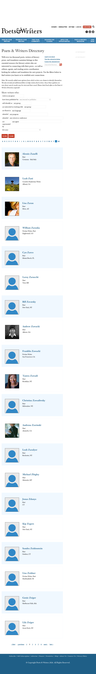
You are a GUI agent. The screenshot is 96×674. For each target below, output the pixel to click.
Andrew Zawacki (31, 326)
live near (5, 130)
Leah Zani (27, 178)
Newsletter (63, 27)
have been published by (10, 99)
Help (56, 656)
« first (13, 644)
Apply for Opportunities (64, 40)
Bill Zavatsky (29, 301)
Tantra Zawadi (30, 375)
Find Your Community (35, 40)
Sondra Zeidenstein (32, 548)
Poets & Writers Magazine (81, 40)
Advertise (34, 656)
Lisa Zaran (27, 203)
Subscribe (87, 27)
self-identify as (7, 103)
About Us (63, 656)
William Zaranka (31, 227)
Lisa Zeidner (29, 573)
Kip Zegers (28, 523)
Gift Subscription (23, 656)
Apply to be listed (50, 57)
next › (46, 644)
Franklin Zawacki (31, 351)
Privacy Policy (82, 656)
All (59, 141)
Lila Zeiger (28, 622)
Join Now (92, 40)
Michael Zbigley (30, 474)
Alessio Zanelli (30, 153)
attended (5, 114)
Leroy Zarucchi (30, 277)
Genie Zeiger (29, 597)
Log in (78, 27)
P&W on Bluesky (90, 32)
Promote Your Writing (21, 40)
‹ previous (20, 644)
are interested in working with (12, 107)
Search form (93, 27)
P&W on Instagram (93, 32)
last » (51, 644)
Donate (54, 27)
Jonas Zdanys (29, 499)
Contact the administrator (52, 62)
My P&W (71, 27)
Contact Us (72, 656)
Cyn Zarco (27, 252)
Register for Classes (49, 40)
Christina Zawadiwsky (33, 400)
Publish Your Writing (7, 40)
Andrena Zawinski (31, 425)
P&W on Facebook (87, 32)
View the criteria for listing (52, 59)
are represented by (6, 124)
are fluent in (6, 110)
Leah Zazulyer (29, 449)
